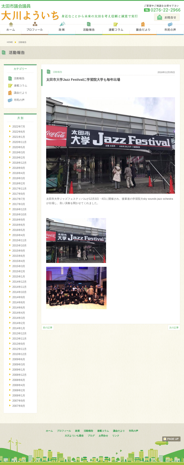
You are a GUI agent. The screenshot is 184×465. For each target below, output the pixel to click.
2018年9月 (18, 168)
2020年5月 (18, 147)
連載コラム (115, 28)
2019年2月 (18, 157)
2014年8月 (18, 302)
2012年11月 (19, 349)
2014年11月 (19, 286)
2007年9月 (18, 400)
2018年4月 (18, 173)
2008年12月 (19, 374)
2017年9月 (18, 193)
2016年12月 (19, 209)
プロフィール (34, 28)
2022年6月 (18, 131)
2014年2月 (18, 323)
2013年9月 (18, 343)
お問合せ (167, 17)
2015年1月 (18, 276)
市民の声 (170, 28)
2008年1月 (18, 395)
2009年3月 (18, 364)
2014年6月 (18, 307)
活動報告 (88, 28)
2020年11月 (19, 142)
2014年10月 (19, 292)
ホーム (10, 28)
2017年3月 (18, 204)
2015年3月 (18, 266)
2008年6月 (18, 380)
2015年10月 (19, 245)
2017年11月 (19, 188)
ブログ (91, 435)
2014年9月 (18, 297)
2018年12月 (19, 162)
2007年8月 (18, 405)
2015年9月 (18, 250)
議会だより (143, 28)
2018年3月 (18, 178)
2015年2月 (18, 271)
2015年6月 (18, 255)
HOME (10, 42)
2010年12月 (19, 354)
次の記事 (174, 327)
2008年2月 (18, 390)
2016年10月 (19, 214)
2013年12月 (19, 333)
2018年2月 (18, 183)
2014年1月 (18, 328)
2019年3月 (18, 152)
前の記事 (47, 327)
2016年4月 (18, 235)
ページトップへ (171, 438)
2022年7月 (18, 126)
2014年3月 (18, 318)
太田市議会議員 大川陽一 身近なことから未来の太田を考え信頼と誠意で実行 (69, 12)
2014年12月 (19, 281)
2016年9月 (18, 219)
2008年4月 (18, 385)
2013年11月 (19, 338)
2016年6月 (18, 224)
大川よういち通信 (74, 435)
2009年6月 (18, 359)
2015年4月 (18, 261)
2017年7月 (18, 199)
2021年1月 (18, 136)
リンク (115, 435)
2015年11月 (19, 240)
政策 (61, 28)
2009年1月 (18, 369)
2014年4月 (18, 312)
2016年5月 (18, 230)
